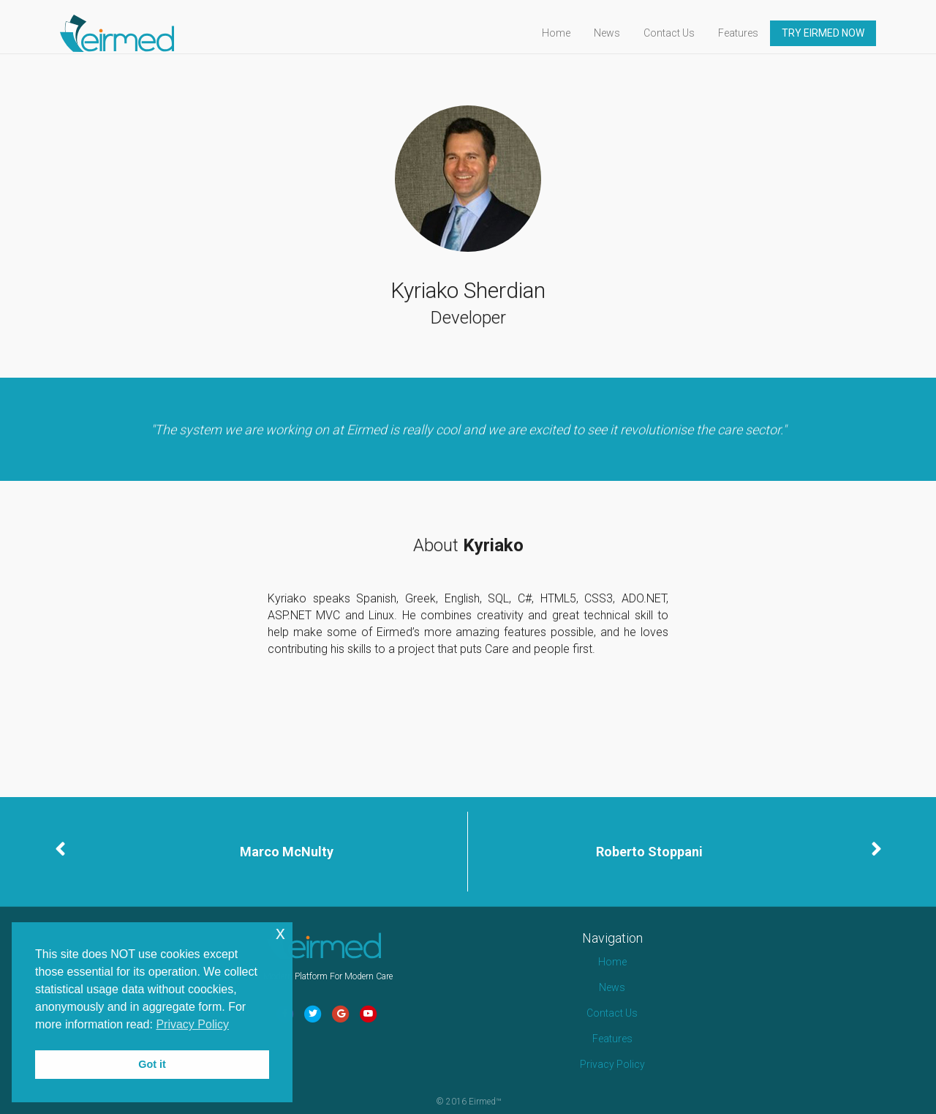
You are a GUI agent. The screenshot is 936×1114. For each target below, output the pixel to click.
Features (751, 33)
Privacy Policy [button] (192, 1024)
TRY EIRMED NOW (836, 33)
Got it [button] (152, 1064)
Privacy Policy (612, 1064)
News (620, 33)
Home (569, 33)
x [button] (280, 933)
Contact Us (682, 33)
